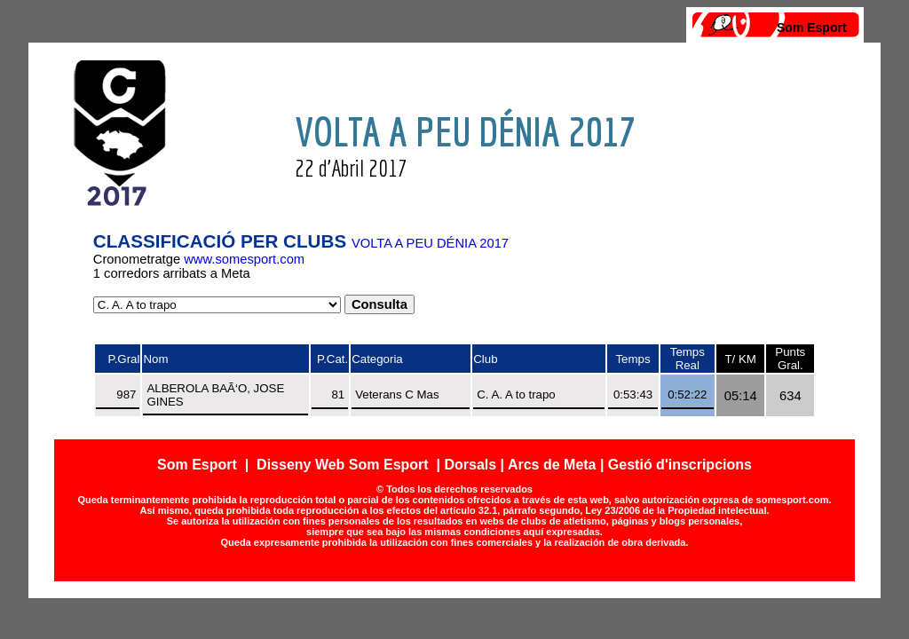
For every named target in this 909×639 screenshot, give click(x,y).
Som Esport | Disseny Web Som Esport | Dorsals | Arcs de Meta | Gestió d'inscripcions (454, 464)
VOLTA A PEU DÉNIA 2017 (430, 243)
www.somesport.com (244, 259)
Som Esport (812, 27)
